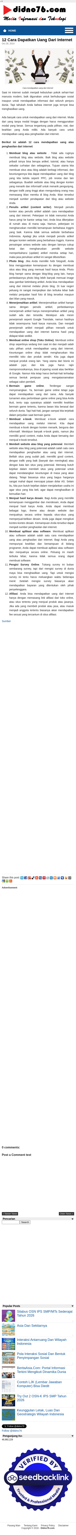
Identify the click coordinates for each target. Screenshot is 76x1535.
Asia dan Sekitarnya (32, 1326)
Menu (69, 30)
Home (12, 30)
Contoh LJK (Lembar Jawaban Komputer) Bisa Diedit (39, 1384)
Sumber (6, 621)
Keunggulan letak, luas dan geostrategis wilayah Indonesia (40, 1412)
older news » (66, 1213)
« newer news (10, 1213)
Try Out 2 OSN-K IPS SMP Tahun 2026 (41, 1398)
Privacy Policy (48, 1525)
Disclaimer (63, 1525)
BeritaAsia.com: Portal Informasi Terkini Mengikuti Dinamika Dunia (41, 1370)
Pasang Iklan (13, 1525)
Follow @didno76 (12, 1430)
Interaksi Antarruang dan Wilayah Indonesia (41, 1342)
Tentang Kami (30, 1525)
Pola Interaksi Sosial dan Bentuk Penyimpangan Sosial (41, 1356)
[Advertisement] (38, 747)
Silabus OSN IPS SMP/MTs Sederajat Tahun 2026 (44, 1313)
